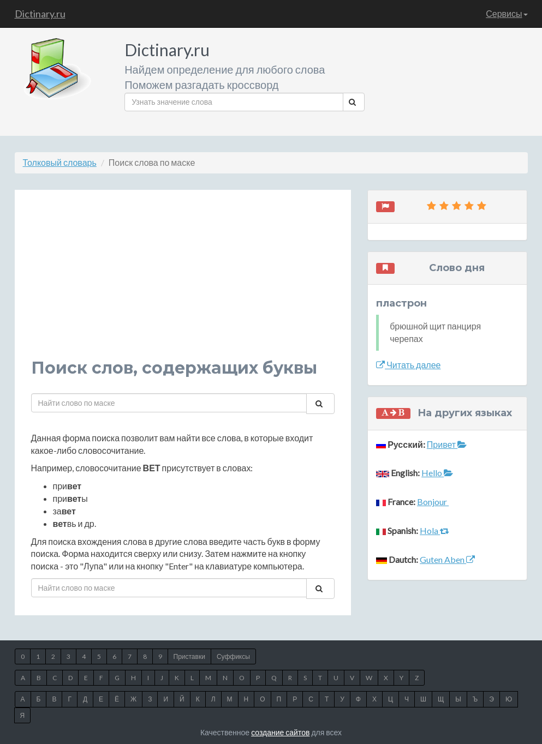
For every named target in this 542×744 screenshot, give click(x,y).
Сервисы (506, 13)
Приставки (189, 656)
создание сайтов (280, 732)
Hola (434, 530)
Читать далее (408, 364)
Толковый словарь (60, 162)
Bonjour (433, 501)
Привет (447, 444)
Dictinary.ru (40, 14)
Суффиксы (233, 656)
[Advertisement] (183, 282)
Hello (437, 472)
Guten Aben (447, 559)
